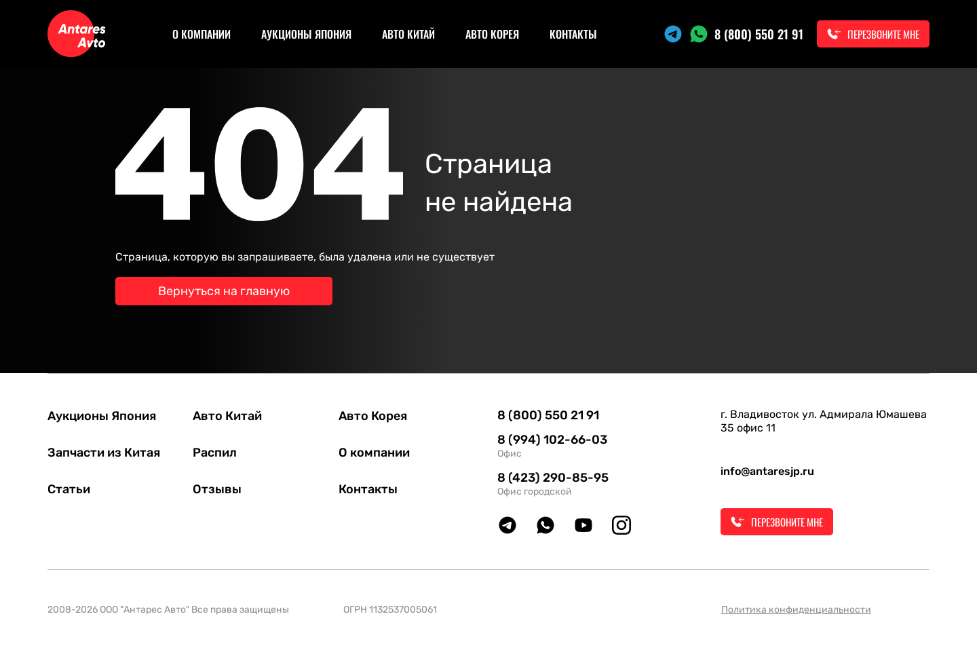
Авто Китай (408, 34)
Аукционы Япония (306, 34)
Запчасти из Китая (103, 452)
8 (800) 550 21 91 (758, 34)
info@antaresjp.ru (767, 471)
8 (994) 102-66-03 (552, 439)
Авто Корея (492, 34)
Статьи (68, 489)
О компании (201, 34)
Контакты (573, 34)
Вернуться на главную (224, 291)
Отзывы (217, 489)
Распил (215, 452)
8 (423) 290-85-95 (553, 477)
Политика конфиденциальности (796, 609)
